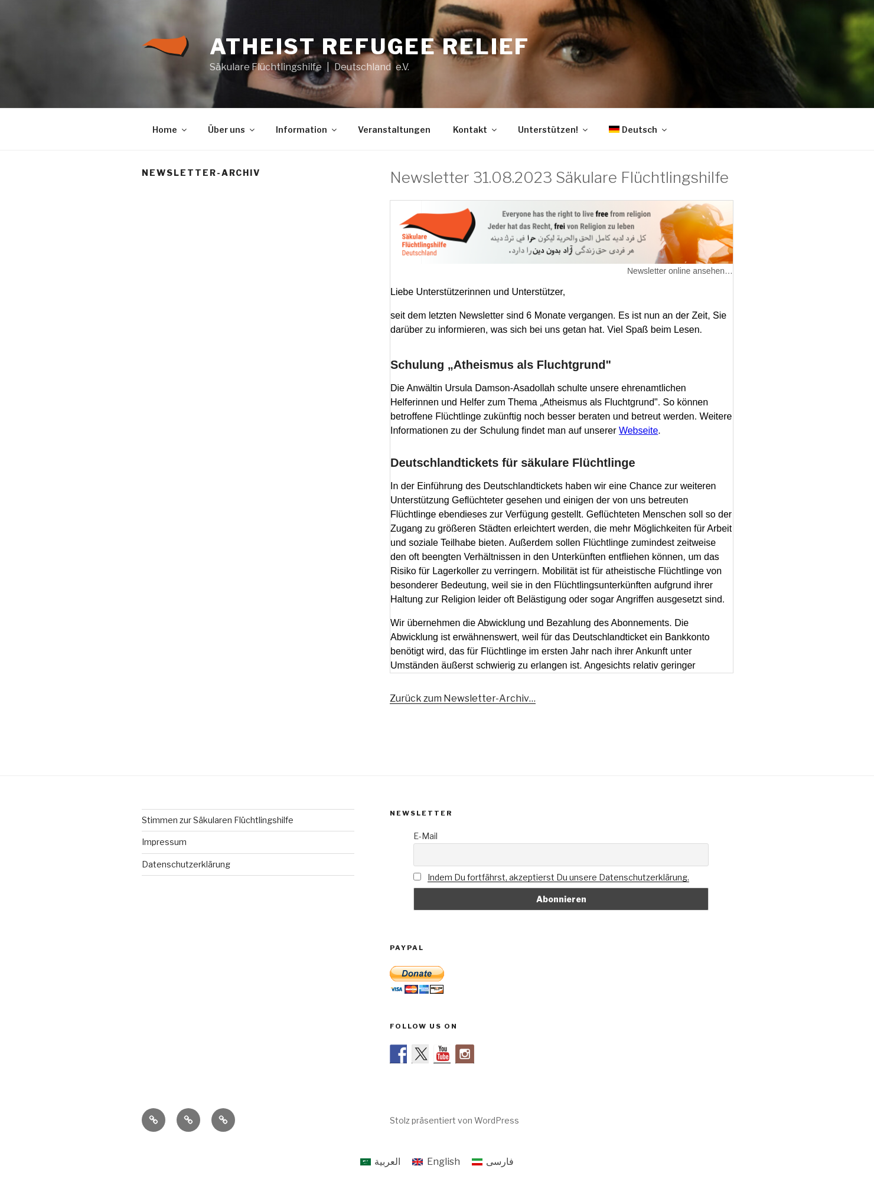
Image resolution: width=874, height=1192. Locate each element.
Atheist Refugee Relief (370, 47)
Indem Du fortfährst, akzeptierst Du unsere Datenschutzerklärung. (558, 877)
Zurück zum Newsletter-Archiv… (463, 698)
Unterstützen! (553, 130)
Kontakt (475, 130)
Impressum (164, 842)
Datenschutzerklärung (186, 864)
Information (307, 130)
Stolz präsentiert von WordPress (454, 1120)
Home (170, 130)
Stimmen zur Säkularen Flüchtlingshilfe (217, 820)
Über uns (232, 130)
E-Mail (425, 836)
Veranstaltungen (394, 130)
